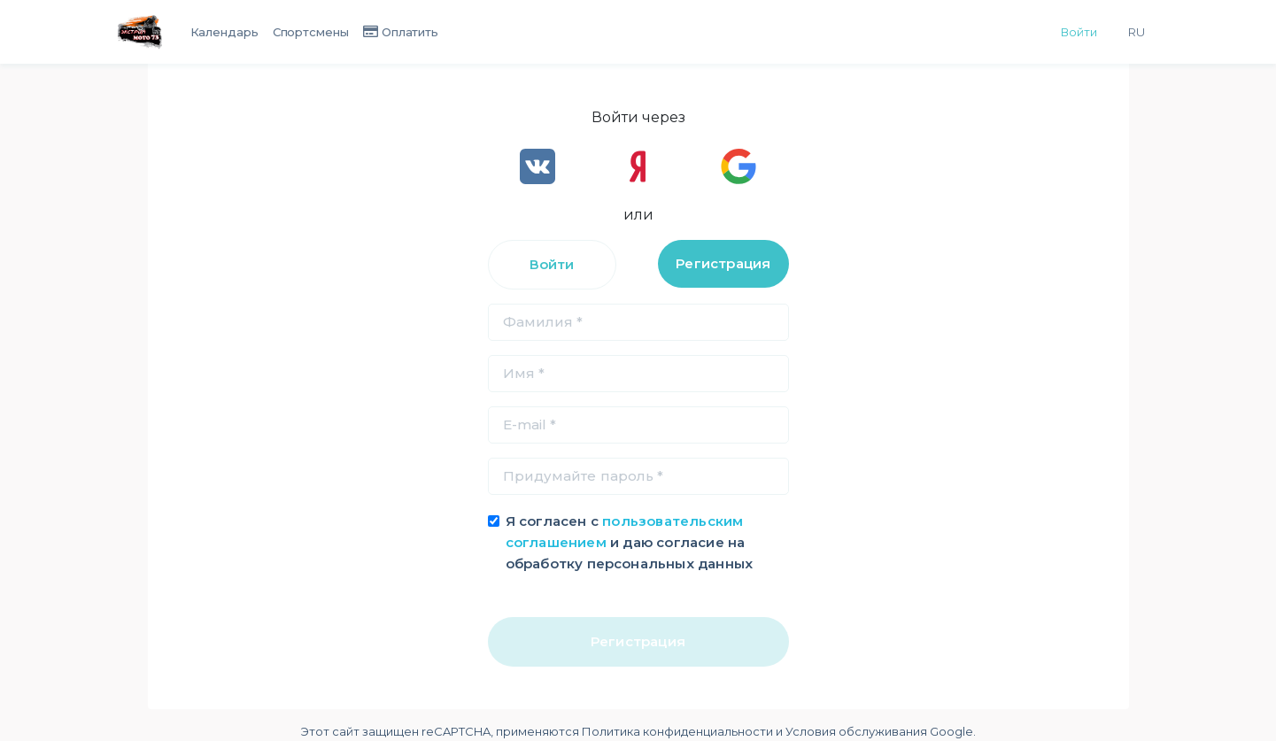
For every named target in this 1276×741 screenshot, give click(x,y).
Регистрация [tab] (723, 263)
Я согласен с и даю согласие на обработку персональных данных (630, 542)
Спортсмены (311, 32)
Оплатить (410, 32)
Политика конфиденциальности (677, 731)
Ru (1136, 32)
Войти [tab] (552, 264)
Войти (1079, 32)
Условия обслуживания (856, 731)
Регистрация (638, 641)
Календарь (224, 32)
